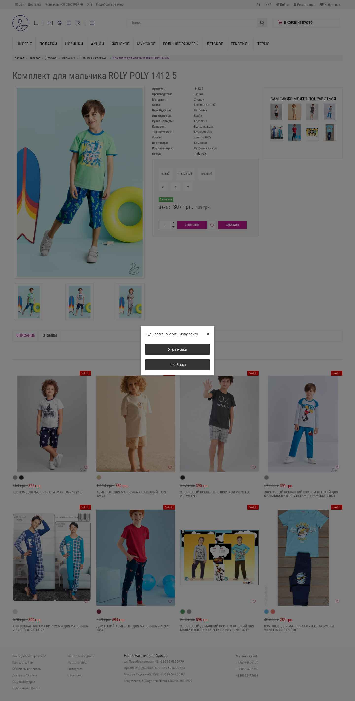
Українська (177, 349)
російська (177, 364)
